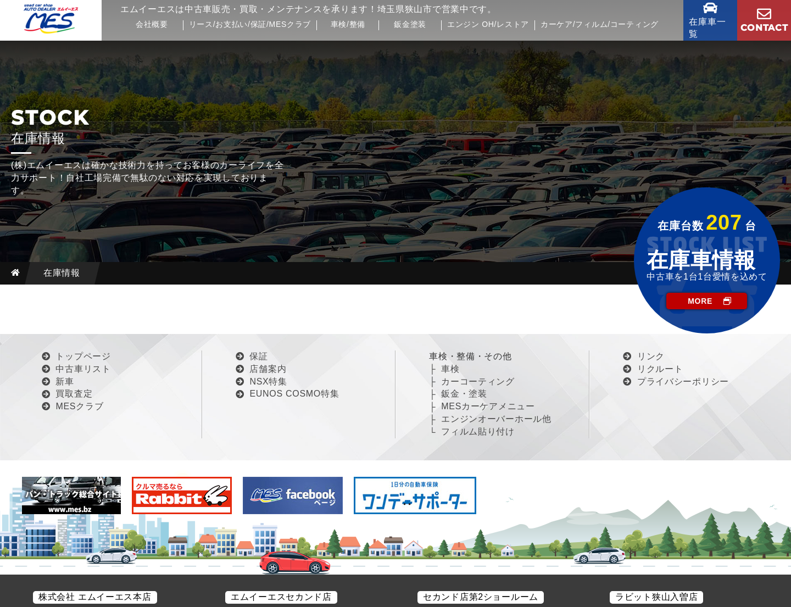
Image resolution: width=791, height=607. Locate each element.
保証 (258, 356)
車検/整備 (348, 24)
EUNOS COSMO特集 (294, 393)
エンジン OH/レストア (488, 24)
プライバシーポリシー (683, 381)
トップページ (82, 356)
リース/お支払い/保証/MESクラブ (250, 24)
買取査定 (73, 393)
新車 (64, 381)
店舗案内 (267, 369)
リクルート (660, 369)
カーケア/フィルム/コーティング (600, 24)
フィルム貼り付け (478, 431)
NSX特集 (268, 381)
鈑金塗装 (410, 24)
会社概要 (152, 24)
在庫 (710, 27)
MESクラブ (79, 406)
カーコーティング (478, 381)
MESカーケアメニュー (487, 406)
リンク (651, 356)
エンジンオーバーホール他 (496, 419)
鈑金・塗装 (464, 393)
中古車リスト (82, 369)
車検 (450, 369)
